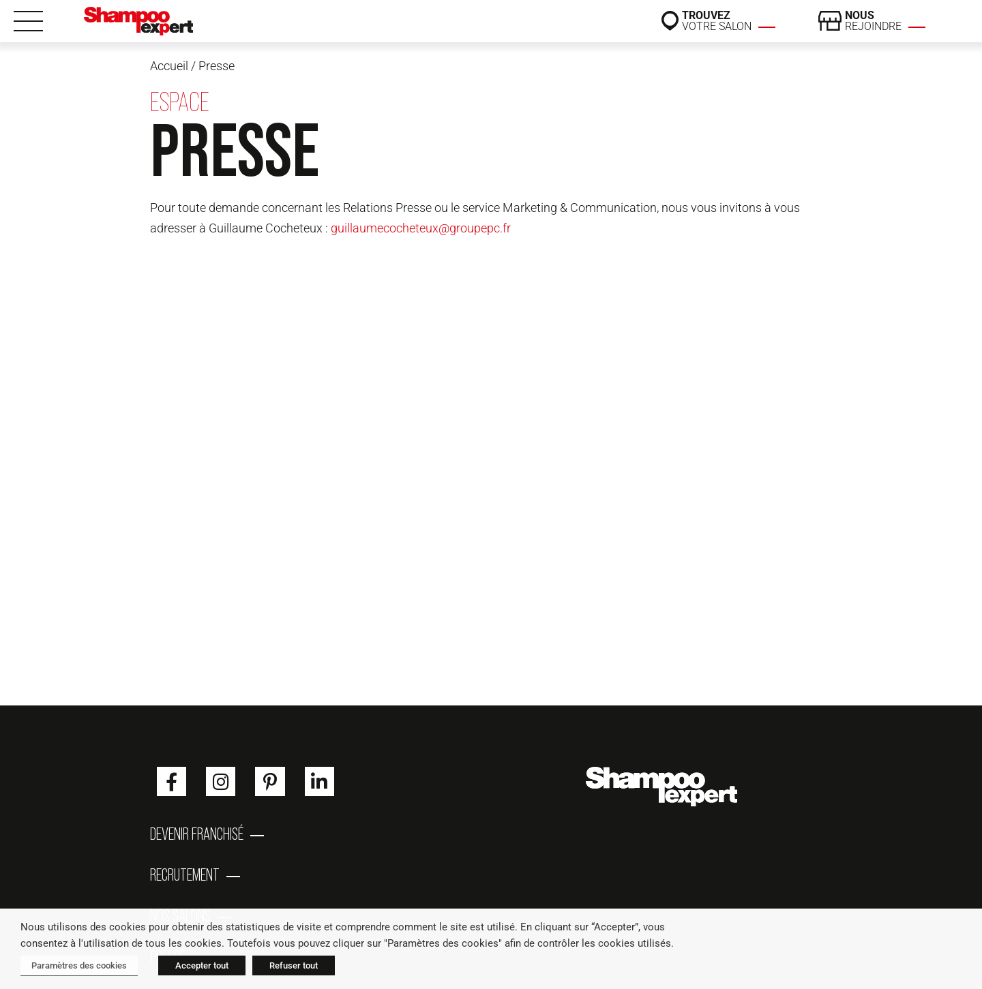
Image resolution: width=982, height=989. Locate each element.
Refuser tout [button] (293, 965)
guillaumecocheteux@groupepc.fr (421, 228)
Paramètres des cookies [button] (79, 965)
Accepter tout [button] (201, 965)
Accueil (169, 66)
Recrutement (185, 874)
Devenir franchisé (196, 833)
